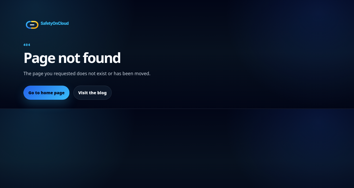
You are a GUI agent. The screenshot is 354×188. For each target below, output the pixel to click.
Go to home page (46, 93)
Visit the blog (92, 93)
